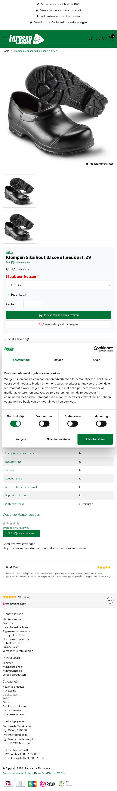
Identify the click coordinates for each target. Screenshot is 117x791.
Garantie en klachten (15, 627)
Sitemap (51, 773)
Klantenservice (12, 619)
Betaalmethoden (13, 642)
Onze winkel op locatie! (16, 638)
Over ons (8, 623)
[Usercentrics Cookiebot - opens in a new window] (96, 349)
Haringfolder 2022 (14, 635)
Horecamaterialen (14, 714)
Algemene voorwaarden (17, 631)
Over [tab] (96, 359)
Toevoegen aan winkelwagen (58, 315)
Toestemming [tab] (20, 359)
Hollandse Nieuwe (13, 686)
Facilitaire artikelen (14, 706)
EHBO (6, 698)
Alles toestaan (95, 439)
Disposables (10, 694)
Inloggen (8, 662)
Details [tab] (58, 359)
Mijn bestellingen (13, 666)
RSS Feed (61, 773)
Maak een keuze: (22, 276)
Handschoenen (12, 710)
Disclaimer (29, 773)
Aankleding (9, 690)
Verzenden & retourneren (18, 650)
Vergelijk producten (14, 674)
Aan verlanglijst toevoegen (58, 324)
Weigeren (22, 439)
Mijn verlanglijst (12, 670)
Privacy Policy (11, 646)
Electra (7, 702)
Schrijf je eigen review (18, 262)
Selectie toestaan (58, 439)
